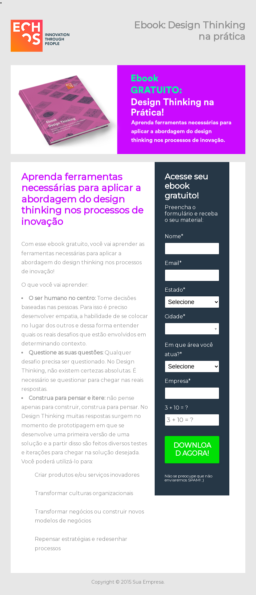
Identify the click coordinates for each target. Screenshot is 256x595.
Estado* (175, 290)
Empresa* (178, 381)
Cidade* (175, 316)
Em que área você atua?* (189, 349)
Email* (173, 263)
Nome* (174, 236)
